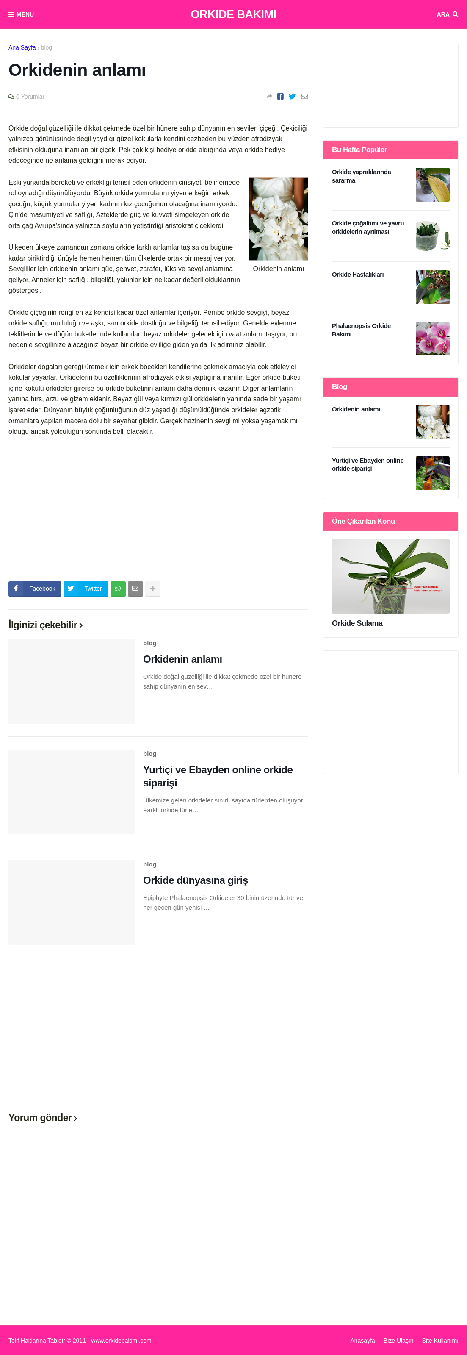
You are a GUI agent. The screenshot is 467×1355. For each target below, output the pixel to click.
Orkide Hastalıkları (358, 274)
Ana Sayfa (22, 47)
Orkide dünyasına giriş (195, 880)
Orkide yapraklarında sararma (361, 176)
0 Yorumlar (30, 96)
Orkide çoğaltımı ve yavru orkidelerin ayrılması (368, 227)
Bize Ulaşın (399, 1340)
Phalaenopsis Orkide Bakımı (361, 330)
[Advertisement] (158, 509)
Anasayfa (362, 1340)
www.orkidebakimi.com (121, 1340)
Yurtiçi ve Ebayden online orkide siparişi (218, 776)
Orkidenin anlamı (182, 659)
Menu (25, 14)
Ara (443, 14)
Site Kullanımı (440, 1340)
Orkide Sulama (357, 623)
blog (46, 47)
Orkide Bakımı (233, 14)
